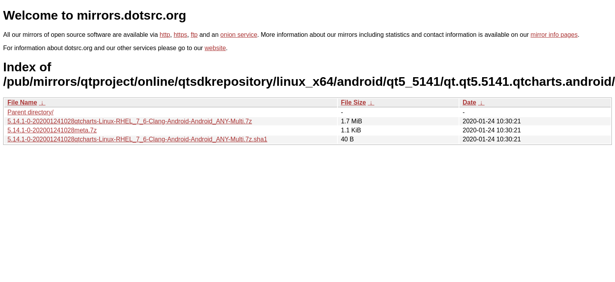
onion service (238, 34)
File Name (22, 102)
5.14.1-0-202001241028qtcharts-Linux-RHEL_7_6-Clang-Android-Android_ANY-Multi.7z (129, 121)
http (165, 34)
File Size (353, 102)
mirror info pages (554, 34)
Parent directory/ (30, 112)
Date (469, 102)
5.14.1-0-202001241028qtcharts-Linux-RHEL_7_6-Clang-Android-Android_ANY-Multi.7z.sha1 (137, 139)
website (215, 48)
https (180, 34)
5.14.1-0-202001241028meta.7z (52, 130)
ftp (194, 34)
